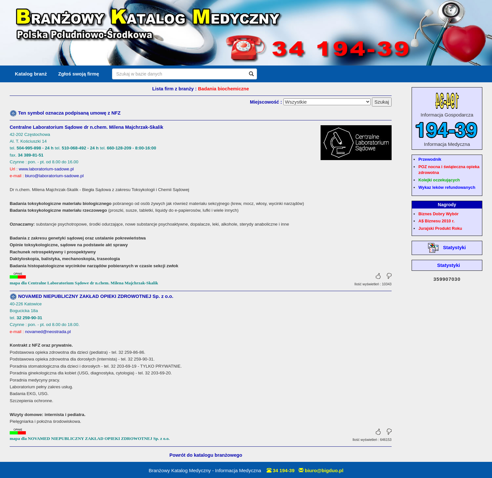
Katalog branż (31, 73)
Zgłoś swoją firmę (78, 73)
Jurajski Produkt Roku (440, 228)
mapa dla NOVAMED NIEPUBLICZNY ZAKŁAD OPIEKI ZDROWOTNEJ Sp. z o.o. (89, 438)
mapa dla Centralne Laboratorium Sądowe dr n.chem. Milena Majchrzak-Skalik (84, 282)
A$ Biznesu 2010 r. (436, 221)
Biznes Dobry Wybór (438, 213)
